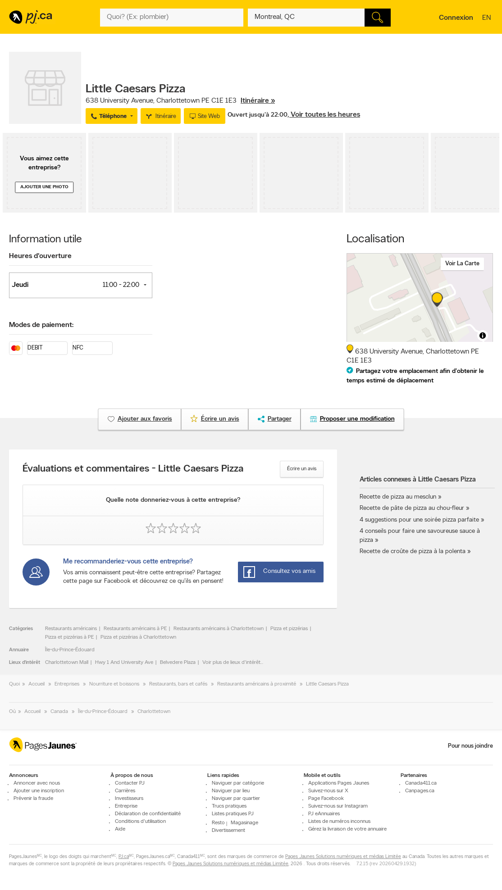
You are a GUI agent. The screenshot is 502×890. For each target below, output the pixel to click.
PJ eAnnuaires (324, 814)
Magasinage (244, 823)
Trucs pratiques (229, 806)
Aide (120, 829)
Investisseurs (129, 798)
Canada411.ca (421, 783)
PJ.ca (124, 856)
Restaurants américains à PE (135, 628)
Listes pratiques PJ (233, 814)
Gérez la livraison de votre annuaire (347, 829)
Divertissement (228, 830)
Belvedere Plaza (178, 662)
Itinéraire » (258, 100)
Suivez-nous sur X (328, 791)
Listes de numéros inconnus (339, 821)
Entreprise (126, 806)
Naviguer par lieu (231, 791)
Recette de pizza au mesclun (398, 497)
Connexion (456, 18)
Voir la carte (462, 264)
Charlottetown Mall (66, 662)
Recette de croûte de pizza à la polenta (412, 551)
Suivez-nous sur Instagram (338, 806)
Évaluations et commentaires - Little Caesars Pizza (133, 469)
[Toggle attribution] (482, 335)
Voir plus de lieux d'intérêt (231, 662)
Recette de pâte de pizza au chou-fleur (412, 508)
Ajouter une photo (44, 187)
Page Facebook (326, 798)
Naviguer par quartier (236, 798)
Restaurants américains (71, 628)
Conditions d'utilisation (140, 821)
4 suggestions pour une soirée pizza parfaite (419, 520)
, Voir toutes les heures (324, 114)
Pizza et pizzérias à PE (69, 637)
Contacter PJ (130, 783)
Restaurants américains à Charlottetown (218, 628)
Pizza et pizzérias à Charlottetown (138, 637)
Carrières (125, 791)
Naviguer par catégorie (238, 783)
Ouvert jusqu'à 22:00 (258, 115)
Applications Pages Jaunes (338, 783)
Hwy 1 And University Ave (124, 662)
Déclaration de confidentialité (148, 814)
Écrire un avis (301, 469)
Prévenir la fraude (33, 798)
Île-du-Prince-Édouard (70, 650)
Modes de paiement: (41, 325)
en (487, 18)
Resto (218, 823)
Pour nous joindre (470, 746)
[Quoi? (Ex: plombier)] (171, 18)
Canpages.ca (419, 791)
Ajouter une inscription (39, 791)
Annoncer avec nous (37, 783)
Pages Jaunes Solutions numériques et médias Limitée (343, 856)
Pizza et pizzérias (289, 628)
